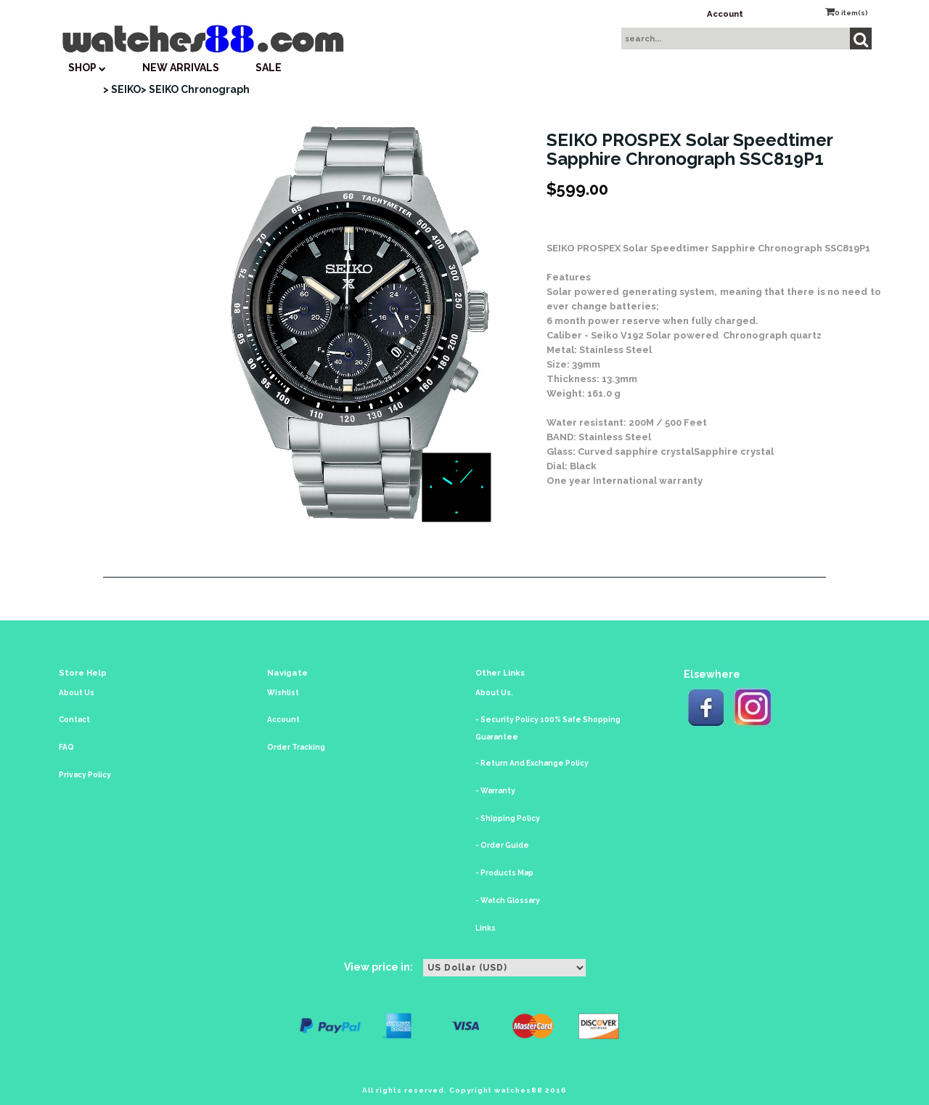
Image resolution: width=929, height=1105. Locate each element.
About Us (76, 693)
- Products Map (504, 873)
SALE (268, 67)
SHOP (87, 67)
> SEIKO (122, 89)
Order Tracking (296, 747)
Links (485, 928)
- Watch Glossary (507, 900)
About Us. (494, 693)
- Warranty (495, 791)
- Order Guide (502, 845)
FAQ (66, 747)
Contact (74, 720)
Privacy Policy (85, 775)
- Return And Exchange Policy (532, 763)
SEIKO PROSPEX (584, 248)
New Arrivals (180, 67)
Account (725, 14)
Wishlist (283, 693)
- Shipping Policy (507, 818)
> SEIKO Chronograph (195, 89)
